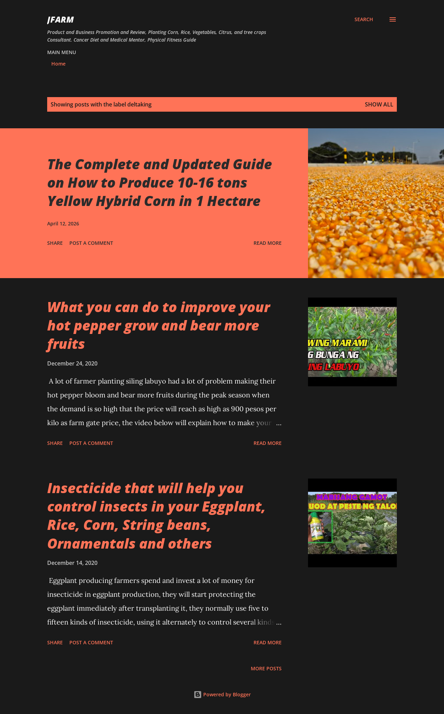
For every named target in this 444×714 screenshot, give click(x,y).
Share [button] (55, 243)
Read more (268, 243)
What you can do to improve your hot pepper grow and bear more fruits (158, 325)
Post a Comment (91, 243)
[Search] (364, 19)
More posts (266, 668)
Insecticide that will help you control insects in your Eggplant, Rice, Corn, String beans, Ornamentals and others (156, 515)
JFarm (60, 19)
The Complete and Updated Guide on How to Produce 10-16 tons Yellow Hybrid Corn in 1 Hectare (159, 182)
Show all (379, 104)
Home (58, 63)
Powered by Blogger (222, 694)
